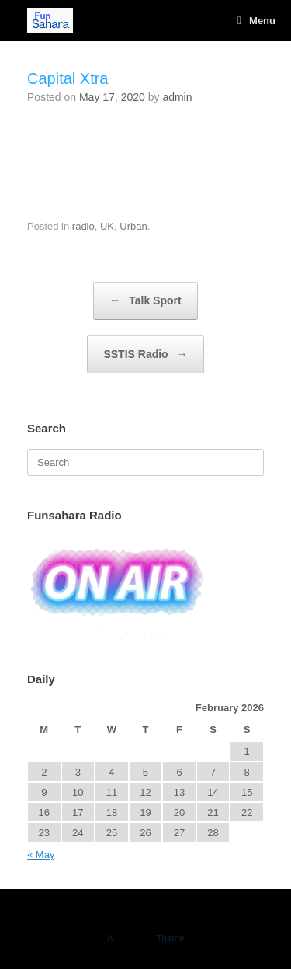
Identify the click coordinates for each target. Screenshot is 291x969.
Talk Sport (145, 301)
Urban (133, 226)
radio (83, 226)
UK (107, 226)
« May (40, 854)
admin (177, 97)
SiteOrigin (134, 938)
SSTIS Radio (145, 354)
